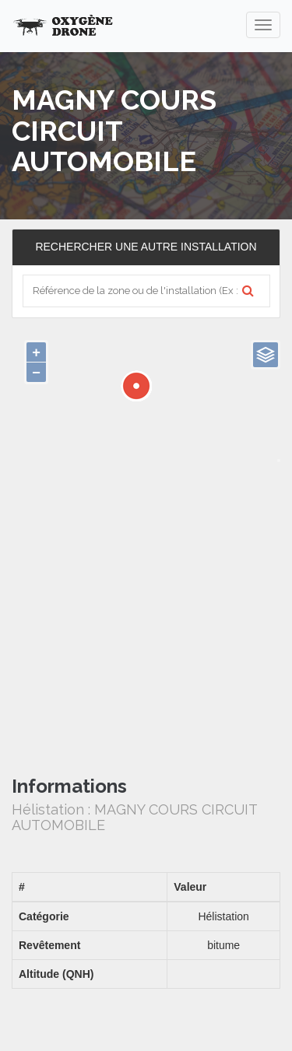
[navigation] (263, 25)
